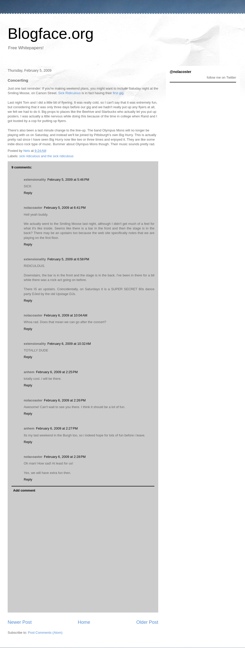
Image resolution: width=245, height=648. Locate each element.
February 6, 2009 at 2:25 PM (57, 372)
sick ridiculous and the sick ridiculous (46, 156)
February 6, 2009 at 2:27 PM (57, 428)
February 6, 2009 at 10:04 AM (65, 315)
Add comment (24, 490)
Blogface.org (51, 33)
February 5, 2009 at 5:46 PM (68, 179)
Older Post (147, 622)
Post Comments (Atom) (45, 632)
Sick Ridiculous (69, 93)
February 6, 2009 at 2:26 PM (65, 400)
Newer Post (20, 622)
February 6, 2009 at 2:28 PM (65, 457)
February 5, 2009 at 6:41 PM (65, 208)
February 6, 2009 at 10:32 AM (69, 344)
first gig (118, 93)
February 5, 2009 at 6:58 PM (68, 259)
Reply (28, 193)
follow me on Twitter (221, 77)
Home (84, 622)
